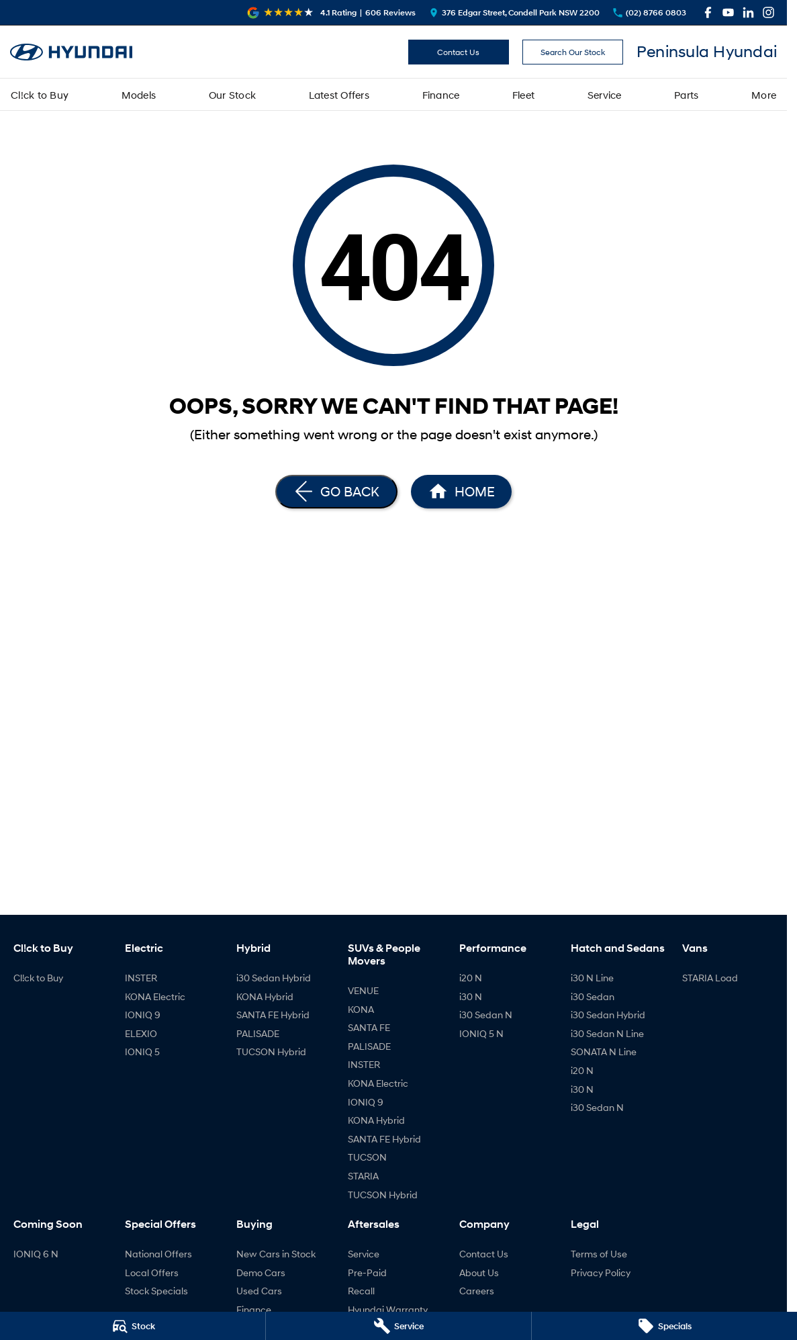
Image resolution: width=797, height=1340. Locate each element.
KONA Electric (155, 996)
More (763, 95)
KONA (361, 1009)
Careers (476, 1290)
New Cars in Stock (276, 1253)
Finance (441, 95)
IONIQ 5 (142, 1051)
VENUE (363, 990)
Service (605, 95)
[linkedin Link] (748, 12)
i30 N (470, 996)
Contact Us (458, 52)
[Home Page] (71, 52)
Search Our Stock (573, 52)
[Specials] (664, 1326)
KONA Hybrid (264, 996)
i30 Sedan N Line (607, 1033)
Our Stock (232, 95)
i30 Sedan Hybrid (273, 977)
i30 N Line (592, 977)
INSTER (141, 977)
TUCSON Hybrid (271, 1051)
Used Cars (259, 1290)
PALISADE (257, 1033)
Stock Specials (156, 1290)
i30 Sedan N (485, 1014)
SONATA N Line (604, 1051)
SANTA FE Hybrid (273, 1014)
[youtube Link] (728, 12)
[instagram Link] (768, 12)
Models (139, 95)
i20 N (470, 977)
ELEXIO (141, 1033)
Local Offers (152, 1272)
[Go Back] (336, 491)
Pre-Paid (367, 1272)
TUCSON (367, 1157)
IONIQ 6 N (35, 1253)
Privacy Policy (600, 1272)
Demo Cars (260, 1272)
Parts (686, 95)
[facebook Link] (708, 12)
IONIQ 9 (142, 1014)
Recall (361, 1290)
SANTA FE (369, 1027)
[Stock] (132, 1326)
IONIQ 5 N (481, 1033)
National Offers (158, 1253)
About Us (479, 1272)
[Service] (398, 1326)
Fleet (523, 95)
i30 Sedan (592, 996)
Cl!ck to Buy (39, 95)
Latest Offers (339, 95)
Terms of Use (599, 1253)
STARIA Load (710, 977)
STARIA (363, 1175)
